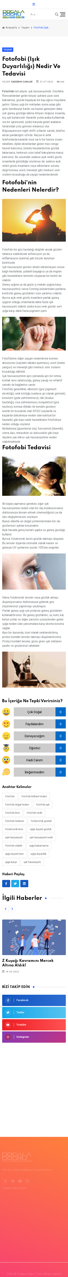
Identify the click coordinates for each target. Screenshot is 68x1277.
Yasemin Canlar (22, 81)
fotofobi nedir (34, 812)
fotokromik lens (14, 829)
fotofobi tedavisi (14, 821)
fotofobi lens (12, 812)
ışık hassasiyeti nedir (41, 837)
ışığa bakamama (38, 845)
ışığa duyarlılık (38, 853)
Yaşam (25, 27)
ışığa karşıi (11, 862)
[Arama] (57, 14)
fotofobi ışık (43, 804)
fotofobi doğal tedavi (17, 804)
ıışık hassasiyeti (14, 837)
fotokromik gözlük (41, 821)
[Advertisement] (34, 1084)
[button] (5, 909)
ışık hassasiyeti (32, 862)
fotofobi (10, 796)
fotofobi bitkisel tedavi (34, 796)
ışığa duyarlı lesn (14, 853)
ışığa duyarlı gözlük (40, 829)
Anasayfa (9, 27)
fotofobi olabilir (13, 845)
